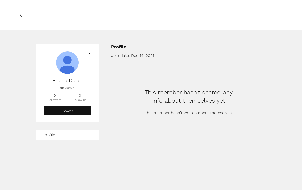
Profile (49, 134)
